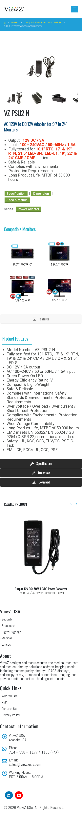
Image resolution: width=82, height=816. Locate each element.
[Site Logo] (14, 9)
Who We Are (10, 696)
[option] (22, 254)
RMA (4, 702)
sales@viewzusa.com (25, 764)
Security (7, 619)
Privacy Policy (11, 715)
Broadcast (8, 625)
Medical (7, 638)
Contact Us (9, 708)
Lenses (6, 644)
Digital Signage (11, 632)
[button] (74, 9)
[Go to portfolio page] (41, 552)
